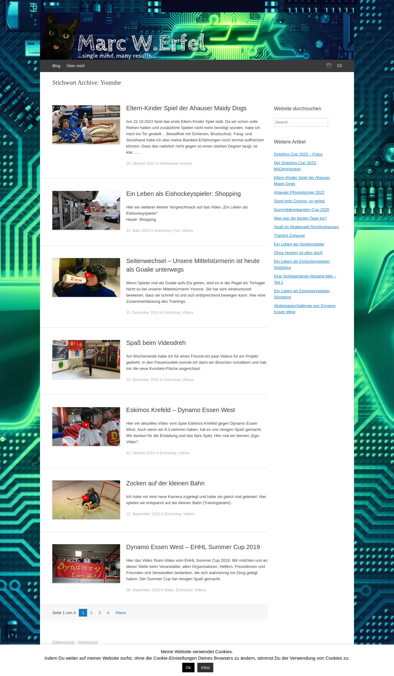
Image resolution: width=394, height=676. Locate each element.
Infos (205, 667)
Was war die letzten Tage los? (300, 218)
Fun (176, 231)
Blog (56, 65)
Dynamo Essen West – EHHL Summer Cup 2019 (193, 547)
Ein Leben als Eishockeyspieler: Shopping (183, 193)
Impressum (88, 642)
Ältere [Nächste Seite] (120, 612)
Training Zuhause (289, 235)
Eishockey (163, 231)
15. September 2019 (143, 514)
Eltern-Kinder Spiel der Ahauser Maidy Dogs (186, 108)
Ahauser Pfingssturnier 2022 (299, 192)
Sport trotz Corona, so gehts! (299, 201)
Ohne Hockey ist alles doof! (298, 252)
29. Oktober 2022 (140, 163)
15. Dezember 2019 (142, 312)
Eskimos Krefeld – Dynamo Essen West (180, 410)
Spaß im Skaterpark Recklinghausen (306, 227)
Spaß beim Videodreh (156, 342)
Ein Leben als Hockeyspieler (299, 244)
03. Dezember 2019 (142, 380)
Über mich (75, 65)
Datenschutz (63, 642)
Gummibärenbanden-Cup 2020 (301, 209)
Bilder (169, 590)
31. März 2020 (138, 231)
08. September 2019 (143, 590)
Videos (187, 231)
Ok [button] (188, 667)
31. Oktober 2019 (140, 453)
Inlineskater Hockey (176, 163)
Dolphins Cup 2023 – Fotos (298, 154)
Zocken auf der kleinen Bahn (165, 483)
